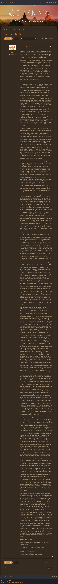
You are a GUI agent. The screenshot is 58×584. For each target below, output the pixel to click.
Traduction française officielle (8, 582)
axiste (12, 52)
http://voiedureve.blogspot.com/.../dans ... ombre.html (33, 547)
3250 (15, 54)
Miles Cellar (20, 582)
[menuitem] (12, 2)
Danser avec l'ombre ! (13, 34)
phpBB (9, 581)
